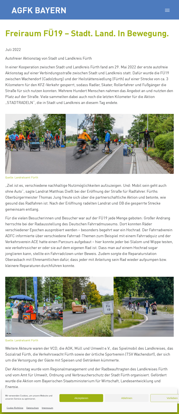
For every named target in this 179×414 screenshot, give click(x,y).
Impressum (47, 408)
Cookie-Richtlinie (15, 408)
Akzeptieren (81, 398)
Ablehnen (126, 398)
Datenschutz (32, 408)
